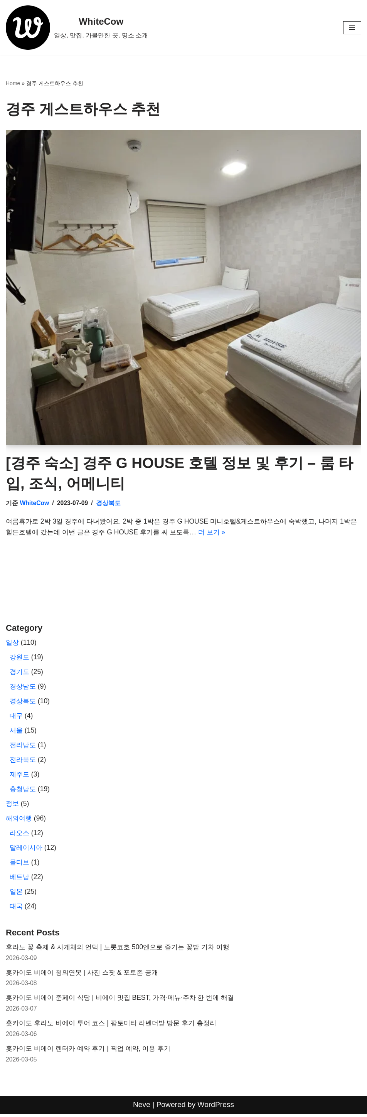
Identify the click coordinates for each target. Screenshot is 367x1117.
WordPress (216, 1108)
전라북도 (23, 761)
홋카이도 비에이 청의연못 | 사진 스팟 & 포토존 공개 (86, 975)
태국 (17, 908)
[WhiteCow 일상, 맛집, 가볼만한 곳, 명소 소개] (77, 27)
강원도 (20, 658)
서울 (17, 732)
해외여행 (20, 820)
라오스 (20, 835)
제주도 (20, 776)
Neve (141, 1108)
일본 (17, 894)
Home (13, 84)
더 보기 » (236, 533)
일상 (13, 644)
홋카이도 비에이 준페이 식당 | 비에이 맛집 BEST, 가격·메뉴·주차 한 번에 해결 (125, 1000)
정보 (13, 805)
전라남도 (23, 747)
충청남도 (23, 791)
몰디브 (20, 864)
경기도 (20, 673)
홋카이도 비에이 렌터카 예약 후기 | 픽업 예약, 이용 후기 (92, 1052)
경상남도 (23, 688)
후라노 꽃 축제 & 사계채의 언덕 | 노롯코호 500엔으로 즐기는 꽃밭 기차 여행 (123, 950)
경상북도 (108, 503)
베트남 (20, 879)
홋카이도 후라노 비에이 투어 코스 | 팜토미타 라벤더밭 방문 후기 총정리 (116, 1026)
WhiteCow (34, 503)
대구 (17, 717)
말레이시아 (27, 850)
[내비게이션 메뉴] (352, 27)
